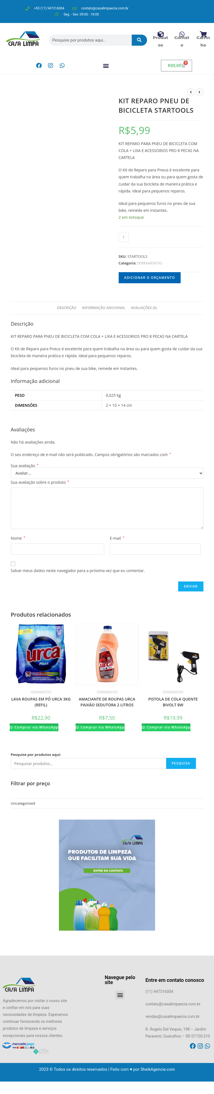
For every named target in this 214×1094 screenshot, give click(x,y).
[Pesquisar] (139, 40)
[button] (106, 65)
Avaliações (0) (144, 307)
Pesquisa (181, 763)
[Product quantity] (124, 237)
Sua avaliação (25, 466)
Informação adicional (103, 307)
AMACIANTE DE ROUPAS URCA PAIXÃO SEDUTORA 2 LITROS (107, 701)
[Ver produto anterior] (191, 92)
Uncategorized (23, 803)
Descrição (66, 307)
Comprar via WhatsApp (35, 727)
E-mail (117, 538)
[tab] (66, 308)
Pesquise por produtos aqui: (36, 754)
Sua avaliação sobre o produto (40, 482)
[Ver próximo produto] (199, 92)
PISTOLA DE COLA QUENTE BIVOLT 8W (173, 701)
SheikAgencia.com (157, 1069)
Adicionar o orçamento (149, 277)
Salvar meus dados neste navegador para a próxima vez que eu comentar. (78, 570)
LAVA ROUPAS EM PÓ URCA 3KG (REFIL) (41, 701)
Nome (18, 538)
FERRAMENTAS (149, 263)
